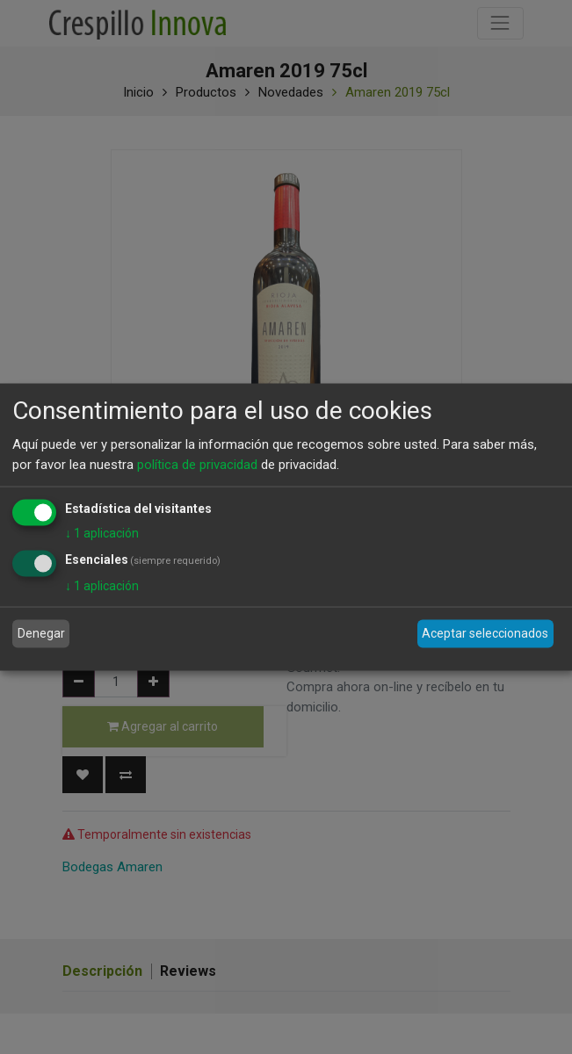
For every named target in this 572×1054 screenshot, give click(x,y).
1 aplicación (102, 533)
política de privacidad (197, 464)
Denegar (41, 633)
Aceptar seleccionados (485, 633)
